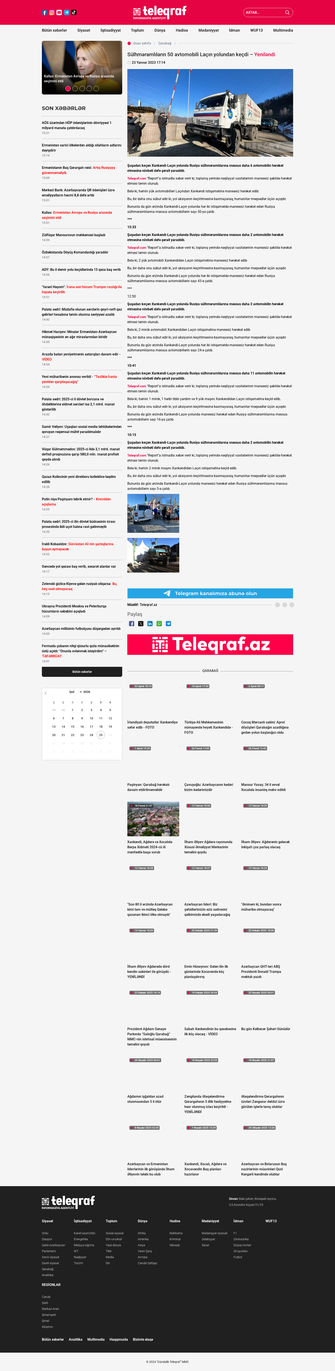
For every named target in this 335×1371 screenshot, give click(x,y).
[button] (68, 88)
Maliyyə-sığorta (84, 1245)
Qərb (45, 1303)
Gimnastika (241, 1239)
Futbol (238, 1257)
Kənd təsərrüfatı (84, 1233)
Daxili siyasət (50, 1263)
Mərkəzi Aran (50, 1309)
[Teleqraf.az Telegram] (66, 12)
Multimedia (283, 30)
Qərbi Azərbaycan (53, 1245)
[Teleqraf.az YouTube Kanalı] (210, 644)
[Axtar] (287, 12)
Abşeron (47, 1326)
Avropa (142, 1257)
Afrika (142, 1233)
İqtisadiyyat (111, 30)
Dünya (159, 30)
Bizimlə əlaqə (143, 1339)
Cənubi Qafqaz (147, 1263)
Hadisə (182, 30)
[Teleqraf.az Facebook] (44, 12)
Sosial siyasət (115, 1233)
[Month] (75, 692)
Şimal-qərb (49, 1315)
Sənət (205, 1245)
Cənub (46, 1297)
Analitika (47, 1275)
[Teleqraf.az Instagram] (52, 12)
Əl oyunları (241, 1251)
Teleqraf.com (136, 178)
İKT (76, 1251)
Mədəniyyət (208, 30)
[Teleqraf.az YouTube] (59, 12)
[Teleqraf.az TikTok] (74, 12)
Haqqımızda (119, 1339)
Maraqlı (175, 1245)
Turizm (78, 1263)
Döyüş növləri (242, 1245)
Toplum (137, 30)
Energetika (81, 1239)
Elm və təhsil (114, 1239)
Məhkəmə (176, 1233)
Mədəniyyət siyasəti (215, 1233)
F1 (235, 1233)
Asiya (141, 1245)
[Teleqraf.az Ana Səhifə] (160, 12)
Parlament (49, 1251)
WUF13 (256, 30)
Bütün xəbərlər (54, 30)
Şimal (45, 1320)
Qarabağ (47, 1269)
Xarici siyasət (50, 1257)
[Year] (89, 692)
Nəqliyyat (80, 1257)
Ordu (45, 1233)
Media (110, 1257)
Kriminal (175, 1239)
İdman (234, 30)
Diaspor (47, 1239)
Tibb (109, 1251)
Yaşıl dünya (113, 1245)
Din (108, 1263)
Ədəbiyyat (208, 1239)
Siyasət (83, 30)
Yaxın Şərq (145, 1251)
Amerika (143, 1239)
